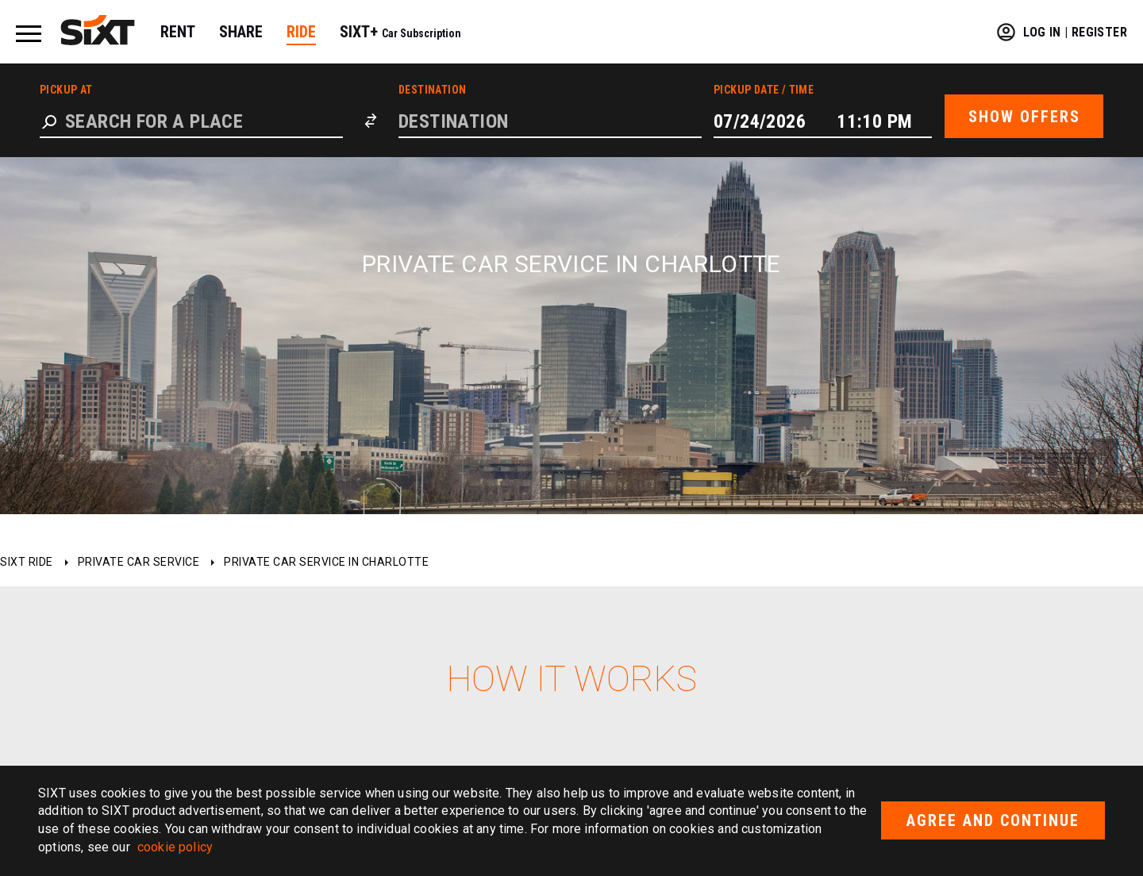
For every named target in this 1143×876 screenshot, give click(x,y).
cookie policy (175, 847)
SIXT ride (26, 561)
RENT (177, 31)
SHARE (241, 31)
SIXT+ (400, 31)
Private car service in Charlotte (326, 561)
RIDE (301, 31)
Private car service (139, 561)
